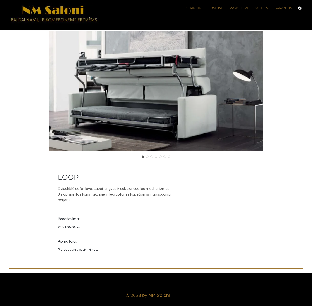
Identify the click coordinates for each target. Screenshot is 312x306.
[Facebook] (300, 8)
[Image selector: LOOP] (143, 156)
